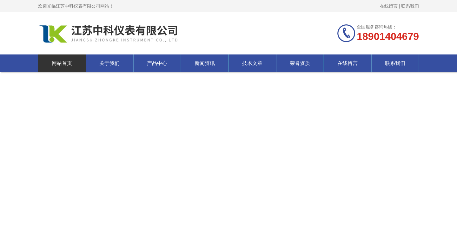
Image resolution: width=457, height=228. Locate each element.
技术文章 (252, 63)
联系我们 (410, 6)
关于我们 (109, 63)
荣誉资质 (300, 63)
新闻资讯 (205, 63)
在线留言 (389, 6)
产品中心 (157, 63)
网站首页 (62, 63)
